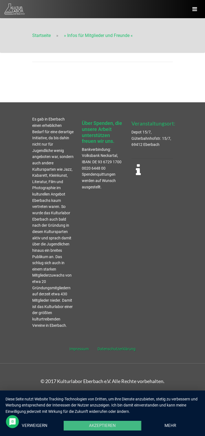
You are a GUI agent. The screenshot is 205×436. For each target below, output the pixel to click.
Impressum (79, 349)
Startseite (41, 35)
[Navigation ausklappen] (195, 9)
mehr (170, 425)
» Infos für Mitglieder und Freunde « (98, 35)
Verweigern (34, 425)
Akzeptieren (102, 425)
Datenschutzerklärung (117, 349)
